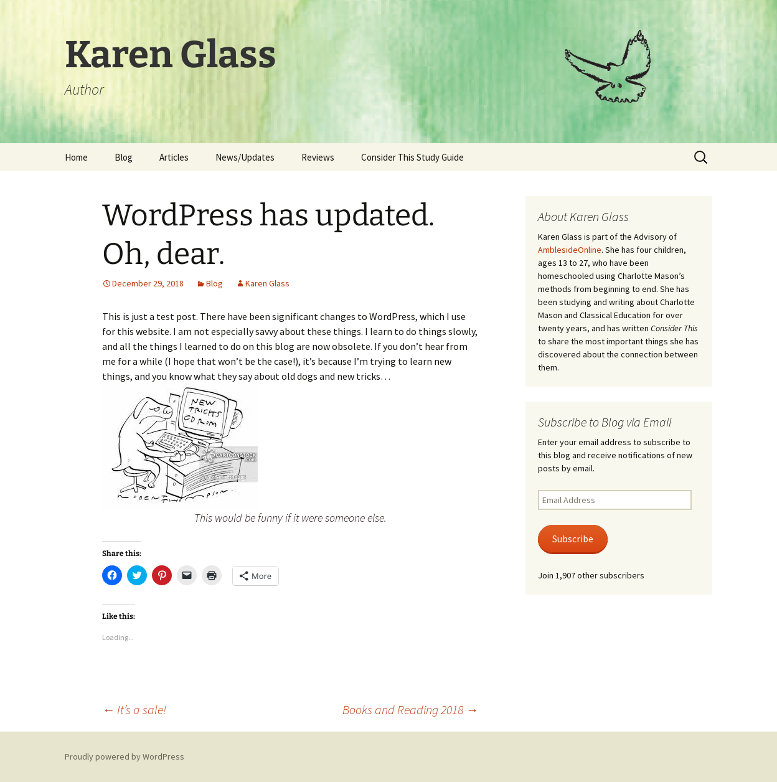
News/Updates (245, 157)
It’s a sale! (134, 709)
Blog (124, 157)
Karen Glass (267, 283)
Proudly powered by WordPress (124, 756)
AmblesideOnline (569, 249)
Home (76, 157)
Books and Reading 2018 (410, 709)
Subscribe (572, 539)
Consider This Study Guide (412, 157)
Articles (174, 157)
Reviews (317, 157)
